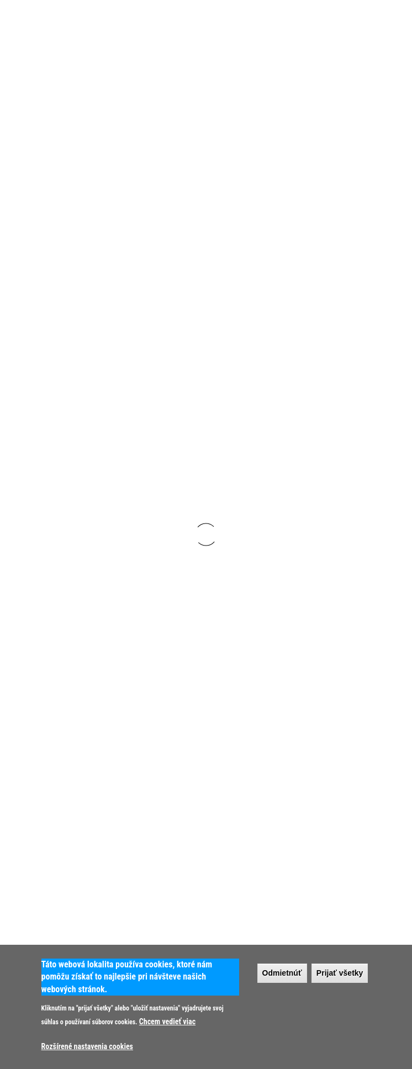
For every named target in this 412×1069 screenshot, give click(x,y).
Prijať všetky (339, 973)
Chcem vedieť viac (167, 1021)
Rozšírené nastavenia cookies (87, 1046)
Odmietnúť (282, 973)
